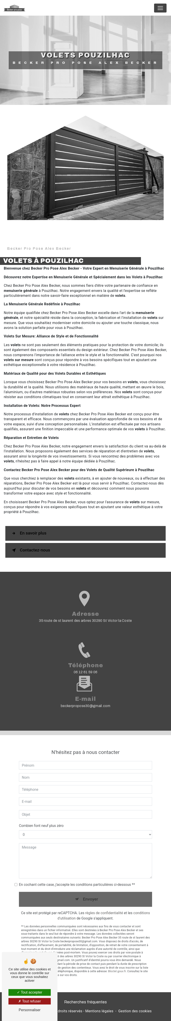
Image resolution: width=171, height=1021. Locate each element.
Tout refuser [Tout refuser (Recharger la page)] (29, 1001)
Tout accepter (29, 992)
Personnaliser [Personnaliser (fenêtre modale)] (30, 1010)
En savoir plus (28, 533)
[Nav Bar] (160, 8)
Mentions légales (99, 1011)
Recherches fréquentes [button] (85, 1002)
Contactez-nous (30, 550)
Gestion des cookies (135, 1011)
